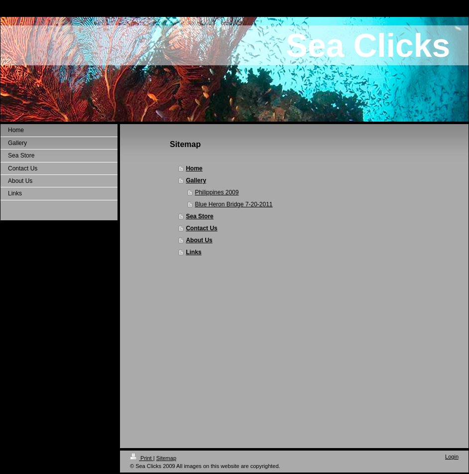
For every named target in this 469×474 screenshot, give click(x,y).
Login (452, 457)
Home (194, 168)
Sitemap (166, 458)
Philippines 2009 (216, 192)
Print (141, 458)
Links (193, 252)
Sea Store (199, 216)
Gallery (196, 180)
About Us (199, 240)
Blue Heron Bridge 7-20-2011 (233, 204)
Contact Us (201, 228)
